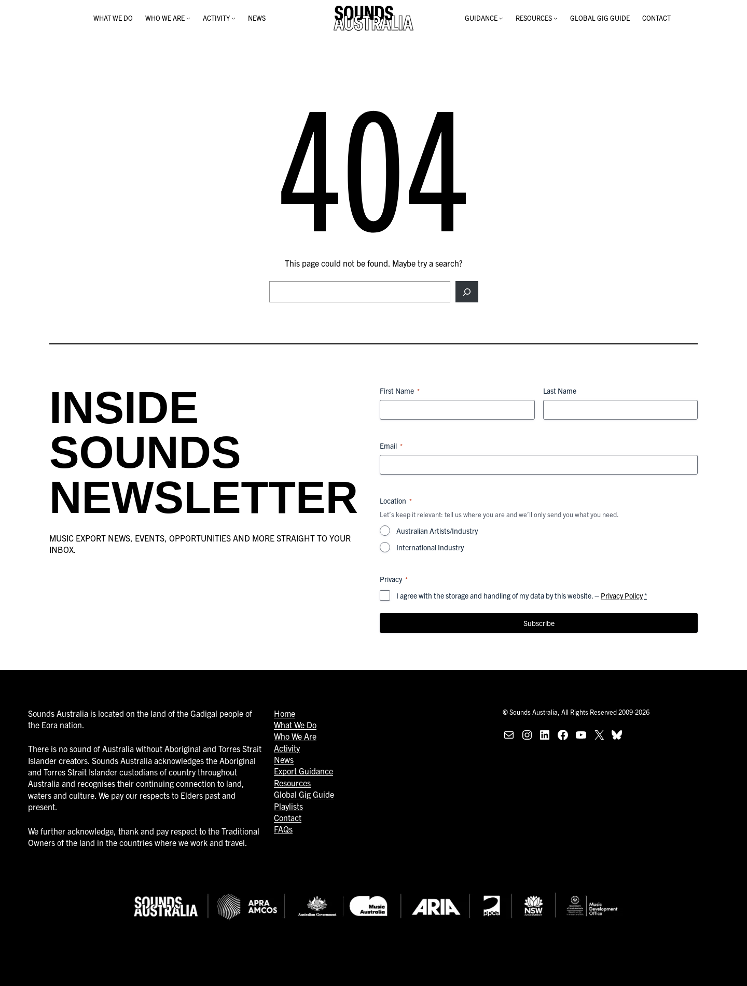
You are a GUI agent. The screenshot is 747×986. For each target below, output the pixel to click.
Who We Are (295, 736)
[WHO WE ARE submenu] (188, 18)
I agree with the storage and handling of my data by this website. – (521, 595)
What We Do (295, 724)
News (284, 759)
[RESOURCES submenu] (556, 18)
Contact (287, 817)
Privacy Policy (622, 595)
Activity (287, 748)
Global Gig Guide (304, 794)
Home (284, 713)
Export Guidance (303, 771)
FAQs (283, 829)
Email (391, 445)
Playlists (288, 806)
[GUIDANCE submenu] (501, 18)
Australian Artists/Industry (437, 530)
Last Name (559, 390)
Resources (292, 782)
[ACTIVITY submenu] (233, 18)
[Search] (466, 291)
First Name (400, 390)
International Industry (430, 547)
